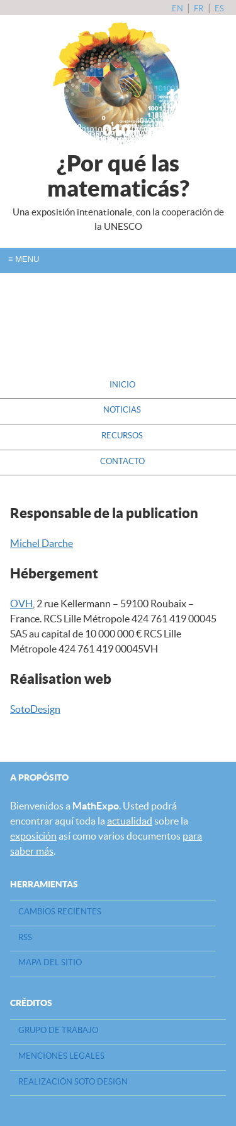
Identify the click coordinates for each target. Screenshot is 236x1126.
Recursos (122, 435)
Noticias (122, 409)
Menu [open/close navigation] (23, 259)
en (178, 8)
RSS (25, 937)
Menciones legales (61, 1056)
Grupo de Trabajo (58, 1030)
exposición (33, 836)
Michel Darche (41, 543)
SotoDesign (35, 709)
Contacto (122, 461)
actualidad (129, 820)
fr (199, 8)
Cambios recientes (59, 911)
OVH (21, 603)
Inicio (122, 384)
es (219, 8)
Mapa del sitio (50, 962)
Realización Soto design (73, 1081)
